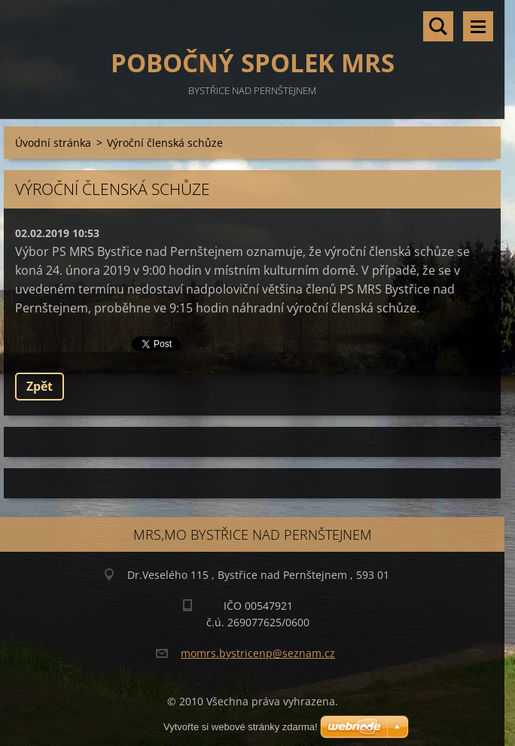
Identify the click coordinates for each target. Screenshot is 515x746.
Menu (478, 26)
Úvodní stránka (53, 142)
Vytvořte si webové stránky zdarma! (240, 726)
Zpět (39, 386)
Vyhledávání (438, 26)
